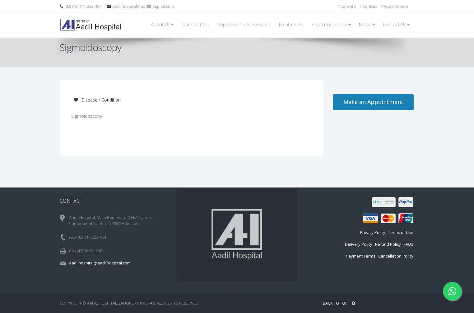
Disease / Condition (97, 100)
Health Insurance (331, 24)
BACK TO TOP (339, 303)
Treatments (290, 24)
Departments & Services (243, 24)
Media (367, 24)
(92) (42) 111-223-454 (83, 6)
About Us (162, 24)
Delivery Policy (358, 244)
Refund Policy (388, 244)
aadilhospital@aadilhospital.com (143, 6)
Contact (368, 6)
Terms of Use (400, 232)
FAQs (408, 244)
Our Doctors (195, 24)
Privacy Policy (372, 232)
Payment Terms (360, 256)
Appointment (394, 6)
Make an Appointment (373, 102)
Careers (347, 6)
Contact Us (396, 24)
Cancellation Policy (395, 256)
